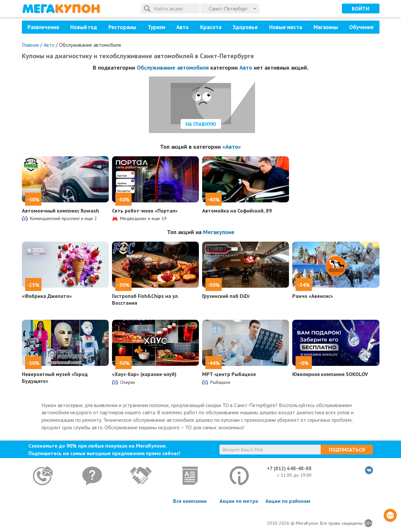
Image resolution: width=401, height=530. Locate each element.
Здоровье (245, 27)
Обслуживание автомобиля (173, 67)
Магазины (325, 27)
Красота (210, 27)
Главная (30, 45)
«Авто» (231, 146)
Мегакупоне (218, 232)
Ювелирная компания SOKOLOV (330, 374)
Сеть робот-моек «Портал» (145, 210)
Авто (182, 27)
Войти (360, 8)
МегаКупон (61, 9)
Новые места (285, 27)
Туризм (156, 27)
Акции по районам (287, 501)
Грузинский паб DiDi (225, 296)
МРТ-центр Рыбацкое (229, 374)
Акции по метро (238, 501)
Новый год (83, 27)
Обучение (361, 27)
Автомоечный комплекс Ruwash (60, 210)
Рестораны (122, 27)
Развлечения (43, 27)
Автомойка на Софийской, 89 (237, 210)
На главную (200, 124)
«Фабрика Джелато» (47, 296)
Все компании (190, 501)
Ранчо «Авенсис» (312, 296)
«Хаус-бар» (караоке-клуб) (144, 374)
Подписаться (347, 449)
